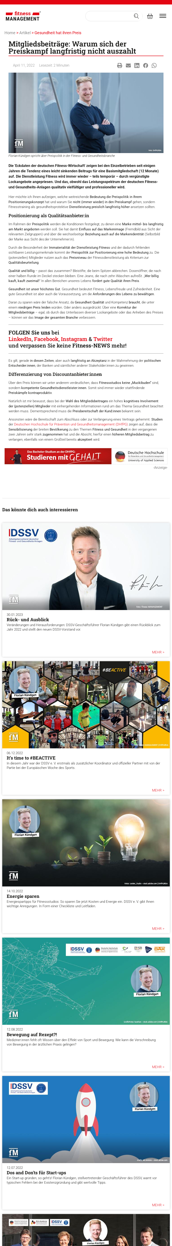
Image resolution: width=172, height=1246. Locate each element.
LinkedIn (20, 339)
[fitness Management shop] (150, 16)
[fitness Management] (23, 16)
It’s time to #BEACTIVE (31, 758)
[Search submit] (136, 16)
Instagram (74, 339)
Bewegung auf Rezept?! (32, 1034)
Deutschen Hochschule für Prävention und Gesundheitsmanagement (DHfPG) (71, 424)
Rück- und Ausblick (28, 619)
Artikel (25, 32)
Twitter (102, 339)
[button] (119, 65)
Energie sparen (23, 896)
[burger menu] (162, 15)
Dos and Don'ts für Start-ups (36, 1172)
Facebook (46, 339)
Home (9, 32)
